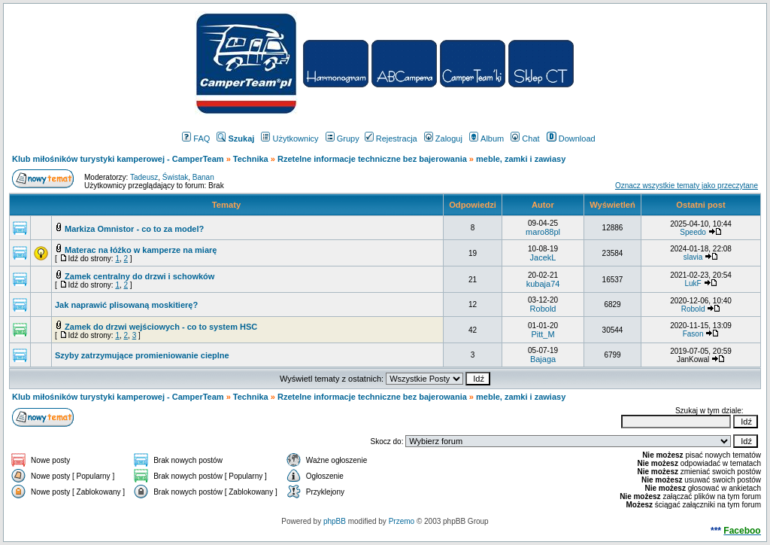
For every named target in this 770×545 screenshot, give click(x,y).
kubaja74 (543, 283)
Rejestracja (391, 138)
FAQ (196, 138)
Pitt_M (542, 334)
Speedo (692, 232)
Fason (693, 334)
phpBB (334, 521)
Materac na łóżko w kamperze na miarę (141, 249)
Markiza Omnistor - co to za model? (134, 228)
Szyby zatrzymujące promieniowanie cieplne (142, 355)
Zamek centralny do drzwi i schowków (139, 276)
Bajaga (543, 359)
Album (486, 138)
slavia (693, 257)
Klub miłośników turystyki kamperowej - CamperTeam (118, 158)
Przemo (401, 521)
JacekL (543, 257)
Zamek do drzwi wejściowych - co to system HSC (161, 326)
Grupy (342, 138)
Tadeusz (144, 177)
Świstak (175, 177)
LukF (692, 283)
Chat (525, 138)
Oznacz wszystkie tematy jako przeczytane (686, 185)
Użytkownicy (289, 138)
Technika (250, 158)
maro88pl (543, 231)
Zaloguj (443, 138)
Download (571, 138)
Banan (203, 177)
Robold (543, 308)
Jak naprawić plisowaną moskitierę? (126, 304)
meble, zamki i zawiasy (520, 158)
